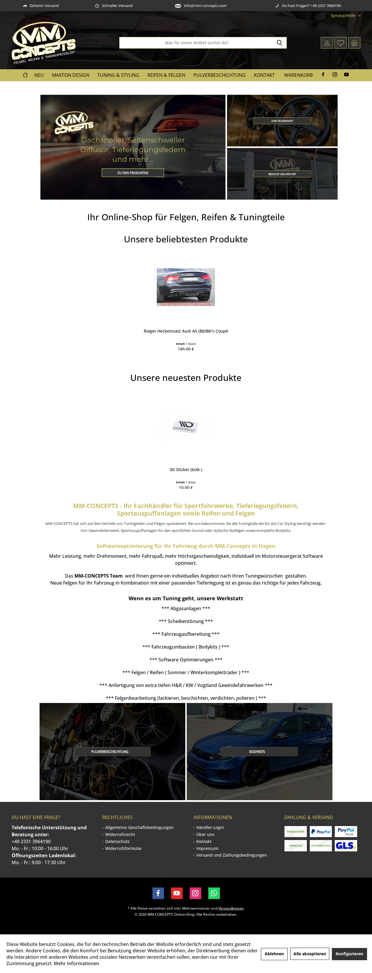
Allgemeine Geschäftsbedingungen (139, 827)
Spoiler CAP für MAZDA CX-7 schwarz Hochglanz (293, 323)
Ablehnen (274, 953)
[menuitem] (344, 15)
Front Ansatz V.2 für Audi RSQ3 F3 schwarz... (150, 323)
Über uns (205, 834)
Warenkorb (298, 75)
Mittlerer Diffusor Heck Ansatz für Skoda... (222, 323)
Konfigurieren (349, 953)
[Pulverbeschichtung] (219, 75)
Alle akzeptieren (309, 953)
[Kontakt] (264, 75)
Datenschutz (117, 841)
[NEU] (39, 75)
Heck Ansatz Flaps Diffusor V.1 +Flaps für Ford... (79, 323)
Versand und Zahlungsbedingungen (231, 855)
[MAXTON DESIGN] (70, 75)
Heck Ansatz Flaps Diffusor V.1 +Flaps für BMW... (222, 461)
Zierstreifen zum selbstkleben (293, 458)
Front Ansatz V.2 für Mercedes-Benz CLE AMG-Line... (150, 461)
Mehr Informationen (76, 963)
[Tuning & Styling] (118, 75)
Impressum (207, 848)
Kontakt (203, 841)
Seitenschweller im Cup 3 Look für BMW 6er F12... (79, 461)
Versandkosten (231, 908)
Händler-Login (210, 827)
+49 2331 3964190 (31, 841)
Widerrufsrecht (120, 834)
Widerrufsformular (123, 848)
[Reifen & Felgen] (166, 75)
